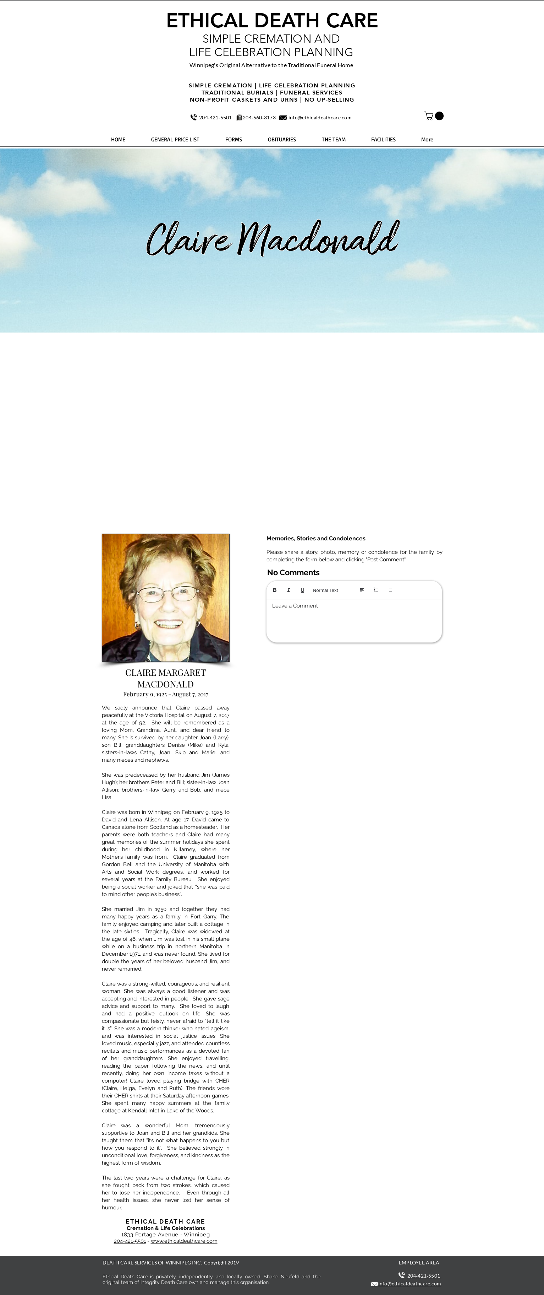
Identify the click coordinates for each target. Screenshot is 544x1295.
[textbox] (354, 619)
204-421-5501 (130, 1241)
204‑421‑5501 (215, 117)
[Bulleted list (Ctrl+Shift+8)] (390, 590)
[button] (435, 116)
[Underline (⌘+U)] (302, 590)
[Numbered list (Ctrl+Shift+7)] (376, 590)
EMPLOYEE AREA (419, 1262)
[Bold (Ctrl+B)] (275, 590)
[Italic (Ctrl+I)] (289, 590)
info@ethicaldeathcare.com (320, 117)
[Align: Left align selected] (362, 590)
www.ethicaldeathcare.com (184, 1241)
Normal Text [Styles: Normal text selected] (325, 590)
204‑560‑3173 (259, 117)
